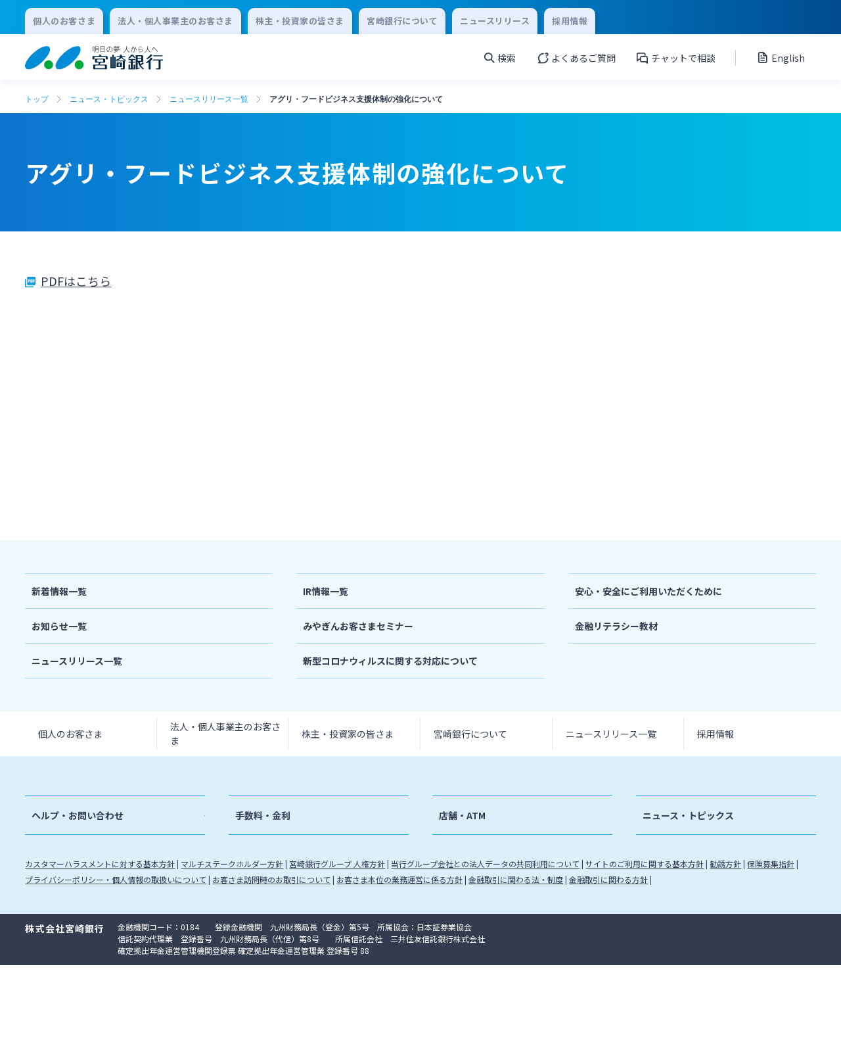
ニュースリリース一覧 (209, 99)
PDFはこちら (76, 280)
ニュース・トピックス (109, 99)
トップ (37, 99)
